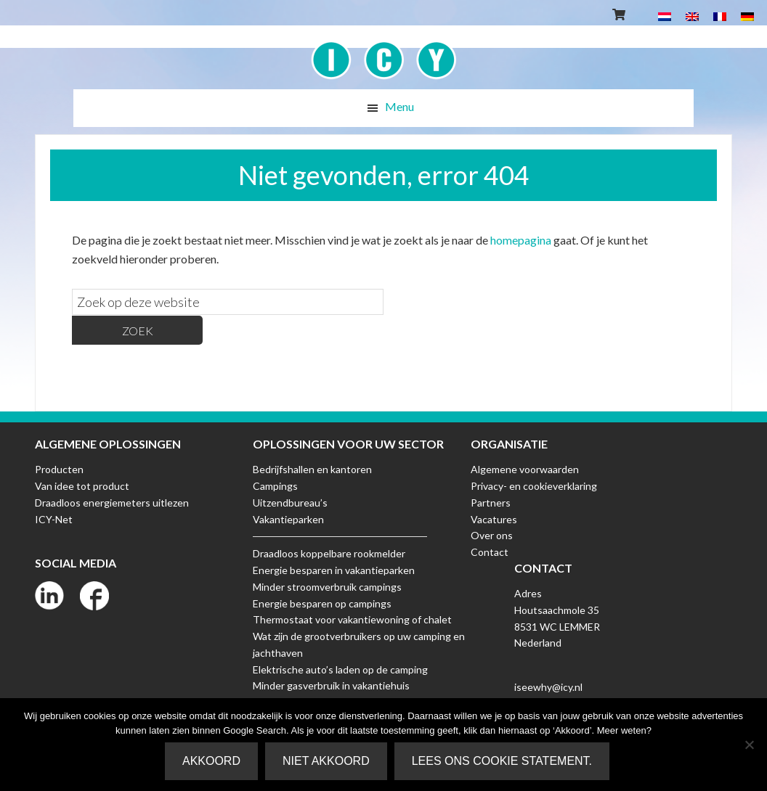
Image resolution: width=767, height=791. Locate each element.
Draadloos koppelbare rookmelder (329, 553)
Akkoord (211, 761)
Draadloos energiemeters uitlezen (112, 502)
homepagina (520, 240)
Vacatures (494, 519)
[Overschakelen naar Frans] (720, 15)
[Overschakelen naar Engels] (692, 15)
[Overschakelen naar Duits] (747, 15)
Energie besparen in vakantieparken (334, 570)
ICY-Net (54, 519)
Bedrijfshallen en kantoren (312, 469)
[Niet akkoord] (749, 744)
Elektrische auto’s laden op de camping (340, 669)
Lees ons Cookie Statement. (502, 761)
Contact (489, 552)
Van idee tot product (82, 486)
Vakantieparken (288, 519)
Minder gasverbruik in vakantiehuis (331, 685)
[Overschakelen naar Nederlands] (664, 15)
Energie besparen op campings (322, 603)
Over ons (492, 535)
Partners (491, 502)
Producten (59, 469)
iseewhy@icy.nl (548, 687)
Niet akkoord (326, 761)
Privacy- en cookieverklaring (534, 486)
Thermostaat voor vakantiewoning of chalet (352, 619)
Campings (275, 486)
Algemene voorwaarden (525, 469)
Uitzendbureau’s (290, 502)
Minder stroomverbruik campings (327, 587)
